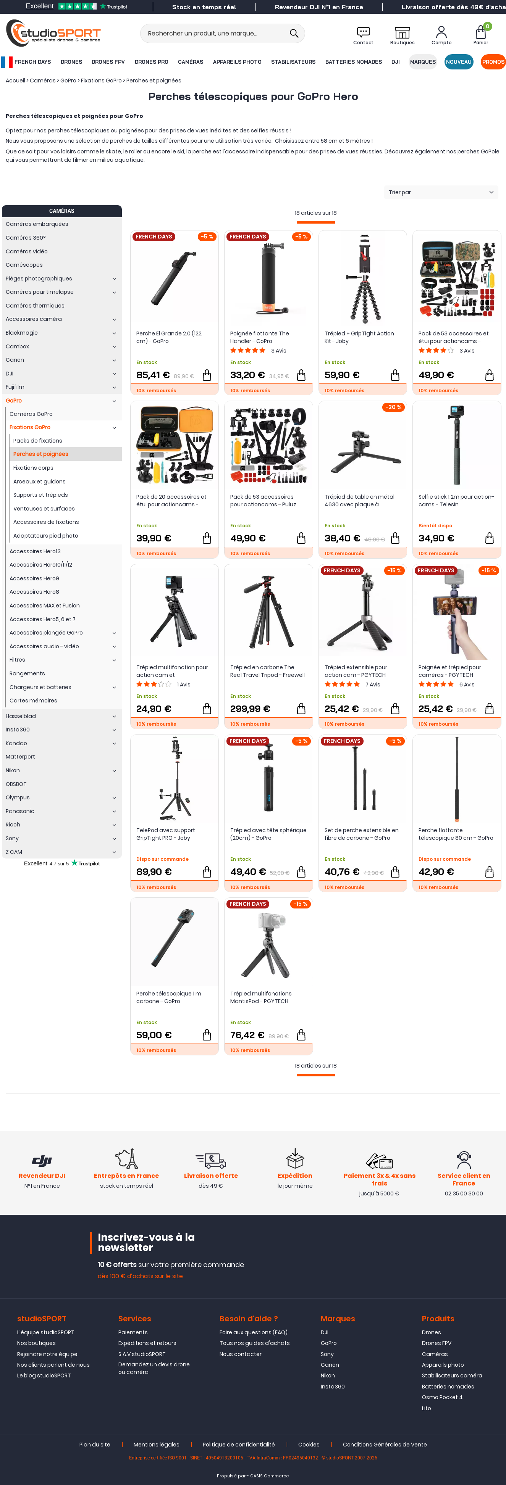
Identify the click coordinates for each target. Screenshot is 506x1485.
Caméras (190, 62)
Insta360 (333, 1386)
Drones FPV (108, 62)
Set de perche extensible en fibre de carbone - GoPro (362, 834)
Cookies (309, 1444)
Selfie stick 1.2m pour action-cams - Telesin (456, 500)
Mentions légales (156, 1444)
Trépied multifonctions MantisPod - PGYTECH (261, 997)
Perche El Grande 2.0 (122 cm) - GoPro (169, 337)
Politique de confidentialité (239, 1444)
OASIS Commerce (269, 1476)
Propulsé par (231, 1476)
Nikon (328, 1375)
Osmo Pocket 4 (442, 1397)
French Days (26, 62)
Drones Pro (151, 62)
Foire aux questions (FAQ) (254, 1332)
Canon (330, 1365)
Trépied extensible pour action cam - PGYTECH (356, 671)
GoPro (329, 1343)
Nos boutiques (36, 1343)
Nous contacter (241, 1354)
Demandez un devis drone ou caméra (154, 1368)
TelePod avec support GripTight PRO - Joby (165, 834)
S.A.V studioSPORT (142, 1354)
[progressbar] (316, 222)
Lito (426, 1408)
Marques (423, 62)
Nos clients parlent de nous (53, 1365)
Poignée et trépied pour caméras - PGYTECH (450, 671)
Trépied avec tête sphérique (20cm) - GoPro (268, 834)
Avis (278, 350)
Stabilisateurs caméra (452, 1375)
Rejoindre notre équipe (47, 1354)
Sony (327, 1354)
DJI (395, 62)
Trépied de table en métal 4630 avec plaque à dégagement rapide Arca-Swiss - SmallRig (361, 500)
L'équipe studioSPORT (45, 1332)
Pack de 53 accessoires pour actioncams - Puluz (263, 500)
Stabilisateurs (293, 62)
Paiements (133, 1332)
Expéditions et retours (147, 1343)
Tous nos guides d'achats (255, 1343)
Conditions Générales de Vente (385, 1444)
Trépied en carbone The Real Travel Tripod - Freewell (267, 671)
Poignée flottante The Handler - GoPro (259, 337)
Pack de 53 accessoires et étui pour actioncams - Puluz (454, 337)
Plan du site (94, 1444)
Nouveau (459, 62)
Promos (493, 62)
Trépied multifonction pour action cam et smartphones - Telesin (172, 671)
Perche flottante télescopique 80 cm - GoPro (456, 834)
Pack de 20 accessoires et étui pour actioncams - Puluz (171, 500)
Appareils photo (237, 62)
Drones (71, 62)
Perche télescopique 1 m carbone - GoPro (168, 997)
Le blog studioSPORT (44, 1375)
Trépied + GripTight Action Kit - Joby (359, 337)
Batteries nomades (353, 62)
